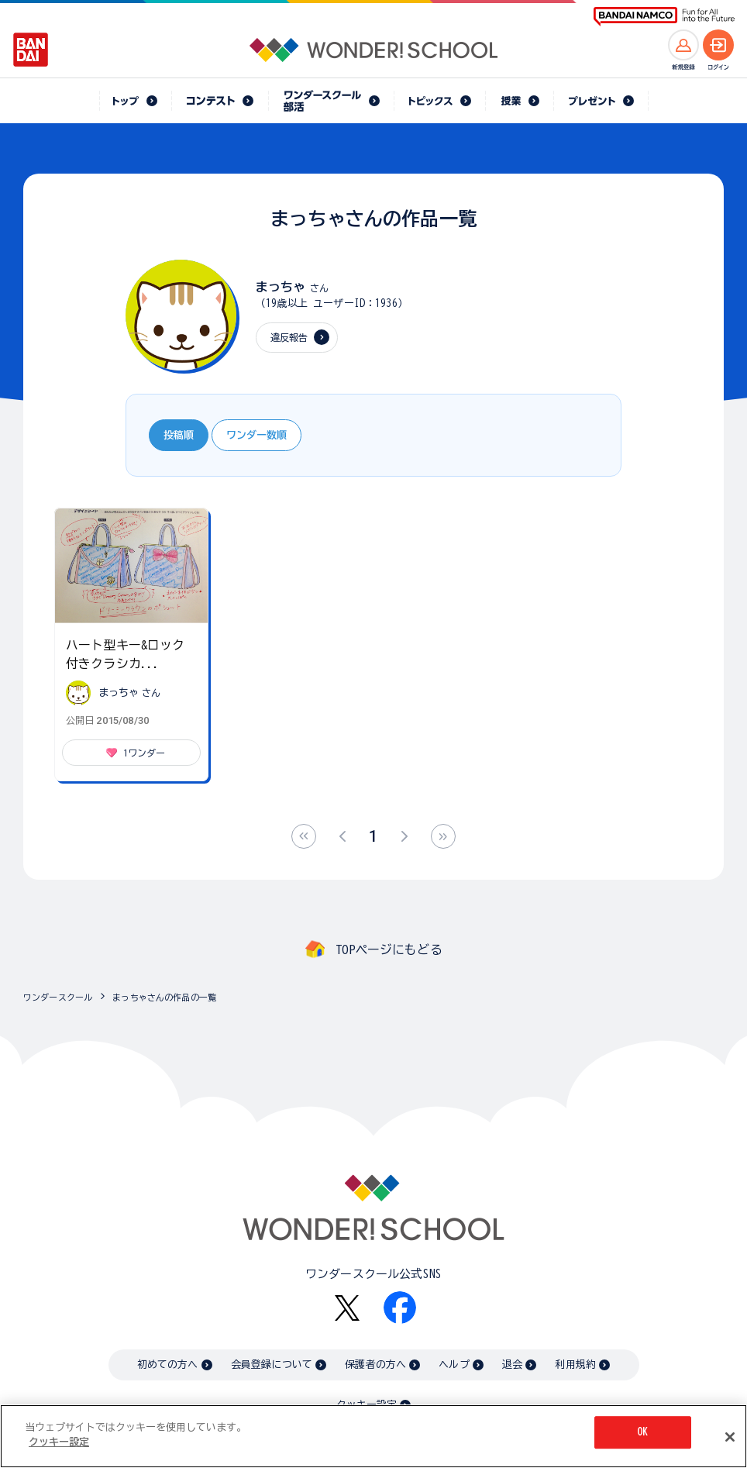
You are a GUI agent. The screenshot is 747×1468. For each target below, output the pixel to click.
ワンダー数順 (256, 435)
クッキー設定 (366, 1405)
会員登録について (271, 1364)
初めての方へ (167, 1364)
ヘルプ (454, 1364)
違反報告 (289, 337)
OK (642, 1433)
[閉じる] (730, 1438)
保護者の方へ (375, 1364)
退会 (512, 1364)
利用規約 (575, 1364)
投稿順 (179, 435)
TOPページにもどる (389, 949)
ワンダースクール (57, 997)
